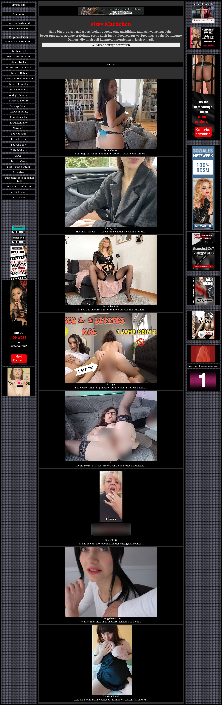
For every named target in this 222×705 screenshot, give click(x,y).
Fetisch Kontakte (19, 84)
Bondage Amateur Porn (18, 41)
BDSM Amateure (19, 100)
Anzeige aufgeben (18, 28)
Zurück (111, 64)
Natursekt (19, 128)
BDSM (19, 155)
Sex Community (18, 111)
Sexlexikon (19, 172)
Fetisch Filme (19, 144)
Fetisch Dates (19, 73)
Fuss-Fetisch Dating (19, 166)
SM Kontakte (18, 133)
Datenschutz (18, 197)
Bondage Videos (18, 89)
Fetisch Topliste (19, 62)
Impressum (18, 4)
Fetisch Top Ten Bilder (19, 67)
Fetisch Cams (19, 161)
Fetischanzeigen (18, 51)
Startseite (19, 14)
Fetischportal (19, 139)
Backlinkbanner (19, 192)
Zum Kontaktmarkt (19, 23)
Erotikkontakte (19, 122)
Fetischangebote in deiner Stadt (19, 179)
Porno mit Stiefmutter (19, 186)
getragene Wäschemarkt (19, 78)
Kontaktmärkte (19, 117)
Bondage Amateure (19, 95)
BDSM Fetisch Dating (19, 56)
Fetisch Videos (18, 150)
